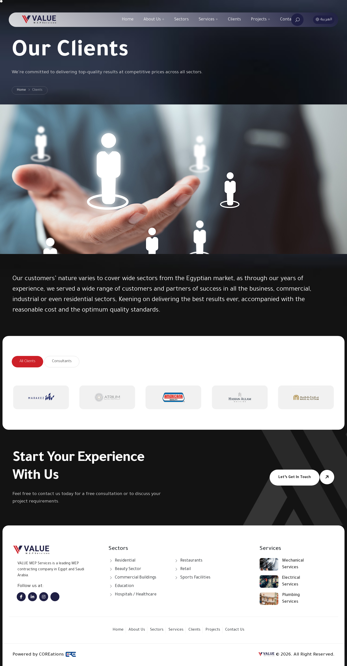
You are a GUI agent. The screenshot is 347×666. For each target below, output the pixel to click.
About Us (154, 19)
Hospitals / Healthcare (136, 594)
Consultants (62, 361)
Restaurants (191, 561)
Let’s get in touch (294, 478)
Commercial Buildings (135, 578)
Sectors (181, 19)
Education (124, 586)
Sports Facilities (195, 578)
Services (208, 19)
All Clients (27, 361)
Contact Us (290, 19)
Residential (125, 561)
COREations (57, 654)
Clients (234, 19)
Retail (185, 569)
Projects (260, 19)
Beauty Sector (128, 569)
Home (128, 19)
